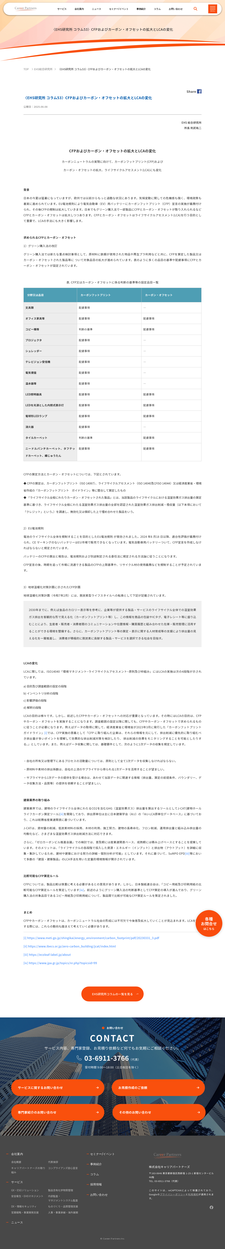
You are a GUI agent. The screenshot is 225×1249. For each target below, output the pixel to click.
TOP (26, 69)
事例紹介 (141, 8)
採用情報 (96, 1184)
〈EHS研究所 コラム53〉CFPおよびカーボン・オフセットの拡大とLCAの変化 (104, 69)
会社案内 (17, 1154)
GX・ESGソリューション (25, 1190)
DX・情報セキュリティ (24, 1206)
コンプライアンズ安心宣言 (63, 1168)
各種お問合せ (209, 923)
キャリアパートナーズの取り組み (28, 1170)
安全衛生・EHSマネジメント (27, 1196)
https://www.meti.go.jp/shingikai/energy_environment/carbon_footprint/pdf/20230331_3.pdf (93, 938)
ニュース (96, 8)
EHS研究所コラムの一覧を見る (112, 994)
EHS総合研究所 (43, 69)
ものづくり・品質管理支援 (63, 1206)
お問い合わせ (99, 1194)
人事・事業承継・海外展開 (63, 1212)
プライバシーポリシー (172, 1194)
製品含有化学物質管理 (60, 1190)
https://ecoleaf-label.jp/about (50, 954)
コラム (157, 8)
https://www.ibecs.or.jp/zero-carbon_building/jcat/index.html (72, 946)
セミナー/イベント (119, 8)
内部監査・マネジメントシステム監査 (63, 1198)
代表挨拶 (53, 1162)
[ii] (62, 814)
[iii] (187, 853)
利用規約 (193, 1194)
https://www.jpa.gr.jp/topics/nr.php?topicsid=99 (63, 963)
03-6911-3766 (106, 1058)
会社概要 (16, 1162)
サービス (62, 8)
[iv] (81, 890)
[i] (45, 733)
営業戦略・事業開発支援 (25, 1212)
